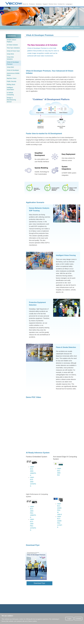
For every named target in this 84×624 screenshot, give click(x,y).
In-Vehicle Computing (10, 93)
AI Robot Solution (12, 45)
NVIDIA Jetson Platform (11, 41)
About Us (25, 4)
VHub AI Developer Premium (13, 63)
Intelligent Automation (10, 88)
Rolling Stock (11, 84)
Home (50, 27)
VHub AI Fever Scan (13, 51)
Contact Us (61, 4)
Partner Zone (53, 4)
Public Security (11, 81)
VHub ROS (10, 54)
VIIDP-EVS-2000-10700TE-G (33, 482)
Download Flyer (37, 583)
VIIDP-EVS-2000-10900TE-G (33, 471)
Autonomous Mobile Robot (13, 74)
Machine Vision (11, 78)
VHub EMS (10, 67)
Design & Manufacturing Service (11, 100)
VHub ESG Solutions (10, 58)
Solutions (39, 4)
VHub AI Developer (13, 70)
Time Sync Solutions (13, 48)
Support (45, 4)
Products (32, 4)
